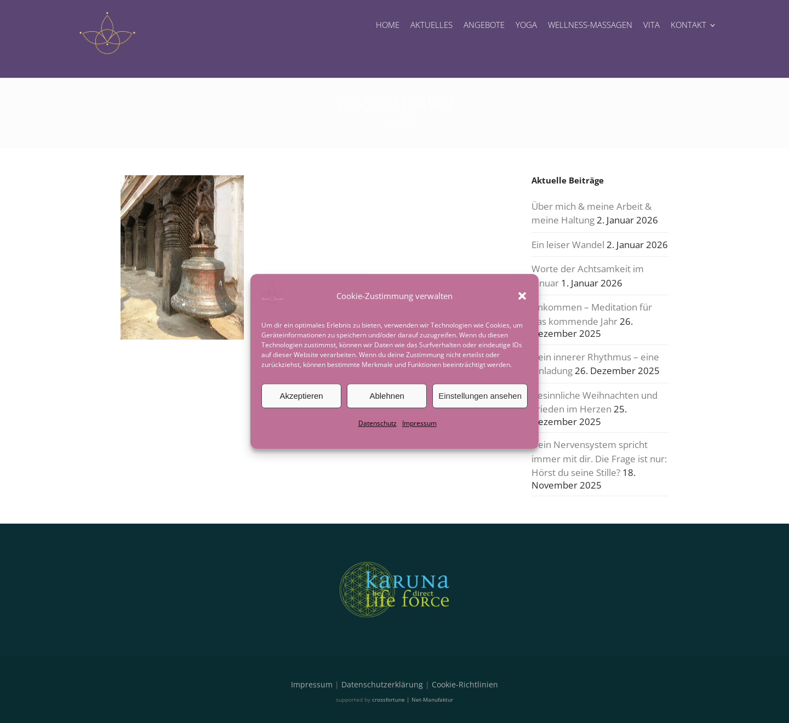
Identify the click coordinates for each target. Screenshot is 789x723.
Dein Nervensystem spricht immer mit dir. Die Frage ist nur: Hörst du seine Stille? (599, 458)
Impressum (419, 423)
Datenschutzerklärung (382, 684)
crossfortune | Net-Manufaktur (412, 699)
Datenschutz (377, 423)
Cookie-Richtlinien (465, 684)
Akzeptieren (301, 395)
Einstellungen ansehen (480, 395)
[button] (522, 295)
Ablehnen (386, 395)
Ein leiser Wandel (567, 244)
